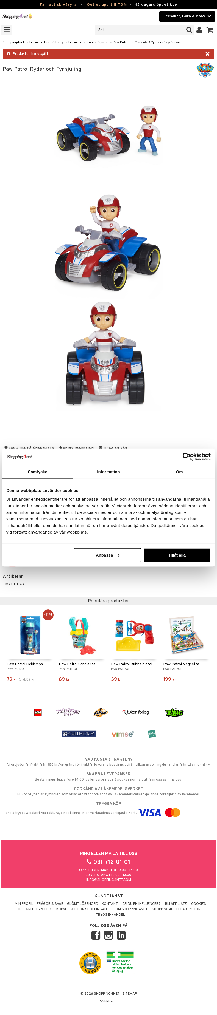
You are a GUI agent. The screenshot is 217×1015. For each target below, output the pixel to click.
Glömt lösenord (82, 904)
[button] (210, 30)
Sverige (108, 1001)
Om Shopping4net (131, 909)
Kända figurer (97, 42)
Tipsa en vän (113, 448)
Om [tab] (179, 471)
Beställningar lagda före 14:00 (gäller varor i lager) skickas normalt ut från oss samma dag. (108, 777)
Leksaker (75, 42)
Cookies (198, 904)
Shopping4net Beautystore (177, 909)
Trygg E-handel (110, 915)
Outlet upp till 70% (107, 4)
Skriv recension (76, 448)
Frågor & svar (50, 904)
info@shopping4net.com (108, 880)
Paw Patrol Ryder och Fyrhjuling (158, 42)
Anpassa (108, 554)
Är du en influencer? (141, 904)
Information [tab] (108, 471)
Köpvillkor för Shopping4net (83, 909)
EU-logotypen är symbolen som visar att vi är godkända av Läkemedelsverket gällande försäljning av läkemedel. (108, 791)
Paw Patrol (121, 42)
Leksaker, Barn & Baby (46, 42)
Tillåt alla (177, 554)
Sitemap (130, 994)
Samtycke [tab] (38, 471)
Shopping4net (13, 42)
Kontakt (110, 904)
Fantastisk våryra (58, 4)
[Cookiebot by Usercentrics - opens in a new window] (187, 457)
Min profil (24, 904)
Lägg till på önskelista (29, 448)
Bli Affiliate (176, 904)
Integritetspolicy (35, 909)
